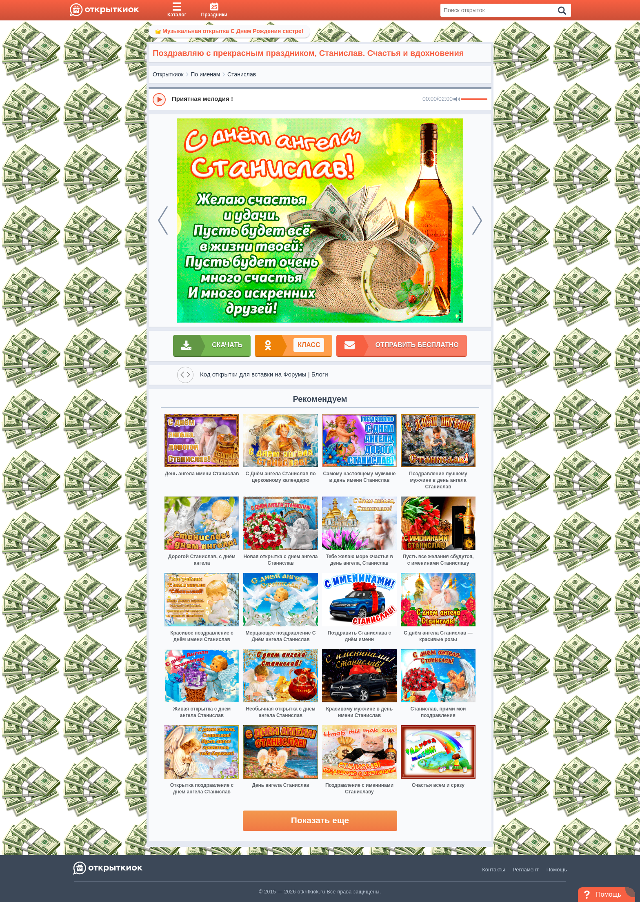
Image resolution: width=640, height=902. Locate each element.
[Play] (159, 99)
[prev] (163, 220)
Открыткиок (168, 74)
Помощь (557, 869)
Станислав (241, 74)
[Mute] (457, 100)
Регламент (526, 869)
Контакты (493, 869)
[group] (320, 99)
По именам (205, 74)
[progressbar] (474, 99)
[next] (477, 220)
